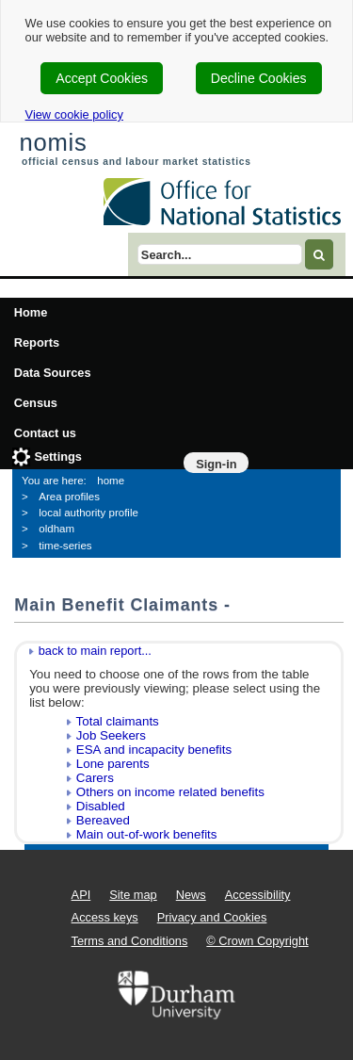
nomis (53, 142)
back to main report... (95, 651)
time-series (65, 545)
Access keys (105, 917)
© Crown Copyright (257, 941)
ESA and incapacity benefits (154, 749)
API (81, 895)
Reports (36, 342)
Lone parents (113, 764)
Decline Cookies (259, 78)
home (110, 480)
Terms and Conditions (130, 941)
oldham (56, 528)
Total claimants (117, 721)
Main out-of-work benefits (146, 834)
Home (31, 312)
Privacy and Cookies (212, 917)
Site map (133, 895)
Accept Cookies (102, 78)
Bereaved (103, 820)
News (191, 895)
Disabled (100, 806)
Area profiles (69, 496)
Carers (95, 778)
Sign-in (216, 464)
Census (35, 403)
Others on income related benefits (170, 792)
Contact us (45, 433)
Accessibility (258, 895)
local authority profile (88, 512)
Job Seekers (111, 735)
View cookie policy (74, 114)
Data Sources (52, 373)
